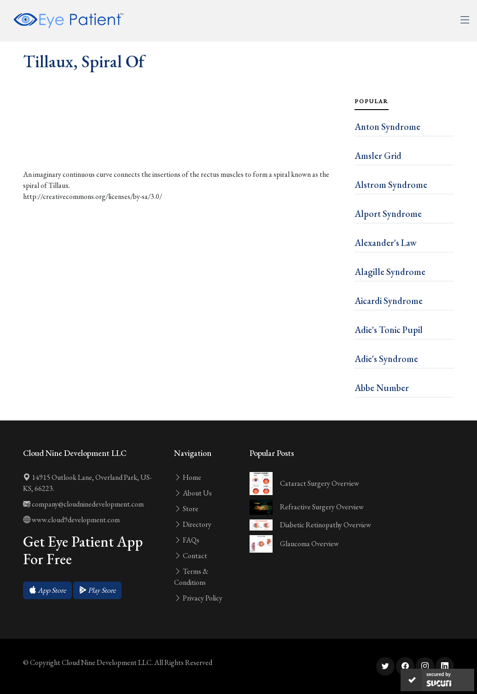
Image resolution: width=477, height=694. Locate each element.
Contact (190, 555)
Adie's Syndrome (386, 359)
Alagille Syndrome (390, 272)
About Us (193, 493)
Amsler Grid (378, 156)
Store (186, 508)
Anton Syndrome (387, 127)
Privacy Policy (198, 598)
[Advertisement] (183, 140)
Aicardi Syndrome (389, 301)
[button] (47, 590)
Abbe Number (382, 388)
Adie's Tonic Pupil (389, 330)
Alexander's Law (386, 243)
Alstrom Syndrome (391, 185)
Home (187, 477)
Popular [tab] (372, 101)
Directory (192, 524)
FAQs (186, 540)
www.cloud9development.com (71, 520)
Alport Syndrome (388, 214)
